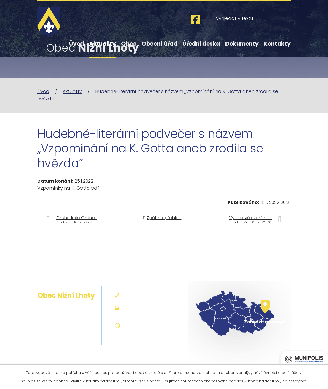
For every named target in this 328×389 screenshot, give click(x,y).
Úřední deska (201, 44)
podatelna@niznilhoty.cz (151, 307)
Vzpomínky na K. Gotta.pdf (68, 188)
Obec (129, 44)
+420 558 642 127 (143, 295)
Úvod (76, 44)
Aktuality (102, 44)
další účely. (292, 372)
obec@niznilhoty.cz (145, 314)
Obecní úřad (159, 44)
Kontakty (277, 44)
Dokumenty (242, 44)
